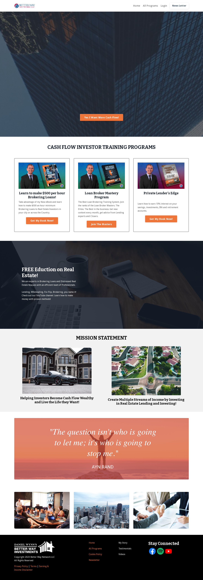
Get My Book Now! (42, 220)
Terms (33, 566)
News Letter (179, 5)
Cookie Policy (95, 554)
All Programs (150, 5)
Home (136, 5)
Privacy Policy (21, 566)
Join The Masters (101, 224)
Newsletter (94, 560)
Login (164, 5)
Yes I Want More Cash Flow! (101, 117)
